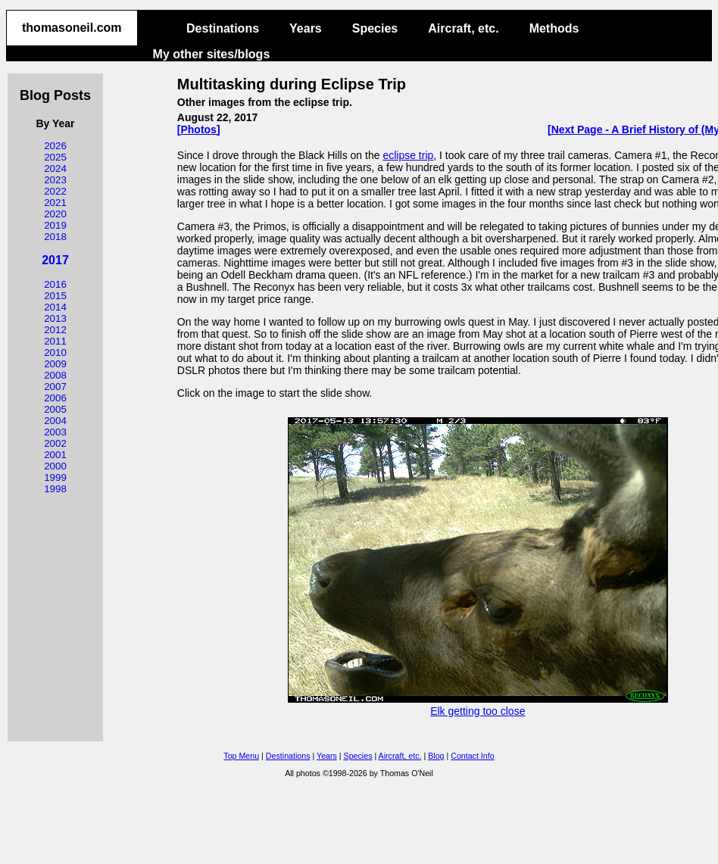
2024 (55, 168)
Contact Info (472, 755)
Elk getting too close (478, 705)
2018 (55, 236)
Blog (436, 755)
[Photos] (198, 129)
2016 (55, 284)
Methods (554, 28)
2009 (55, 364)
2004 (55, 420)
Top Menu (241, 755)
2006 (55, 398)
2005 (55, 409)
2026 (55, 145)
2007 (55, 386)
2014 (55, 307)
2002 (55, 443)
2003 (55, 432)
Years (305, 28)
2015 (55, 295)
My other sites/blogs (211, 54)
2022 (55, 191)
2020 (55, 214)
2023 (55, 180)
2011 (55, 341)
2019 (55, 225)
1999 (55, 477)
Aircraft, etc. (463, 28)
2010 (55, 352)
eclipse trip (407, 155)
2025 (55, 157)
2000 (55, 466)
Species (375, 28)
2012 (55, 329)
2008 (55, 375)
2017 (55, 260)
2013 (55, 318)
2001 (55, 454)
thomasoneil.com (72, 27)
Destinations (222, 28)
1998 (55, 488)
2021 (55, 202)
